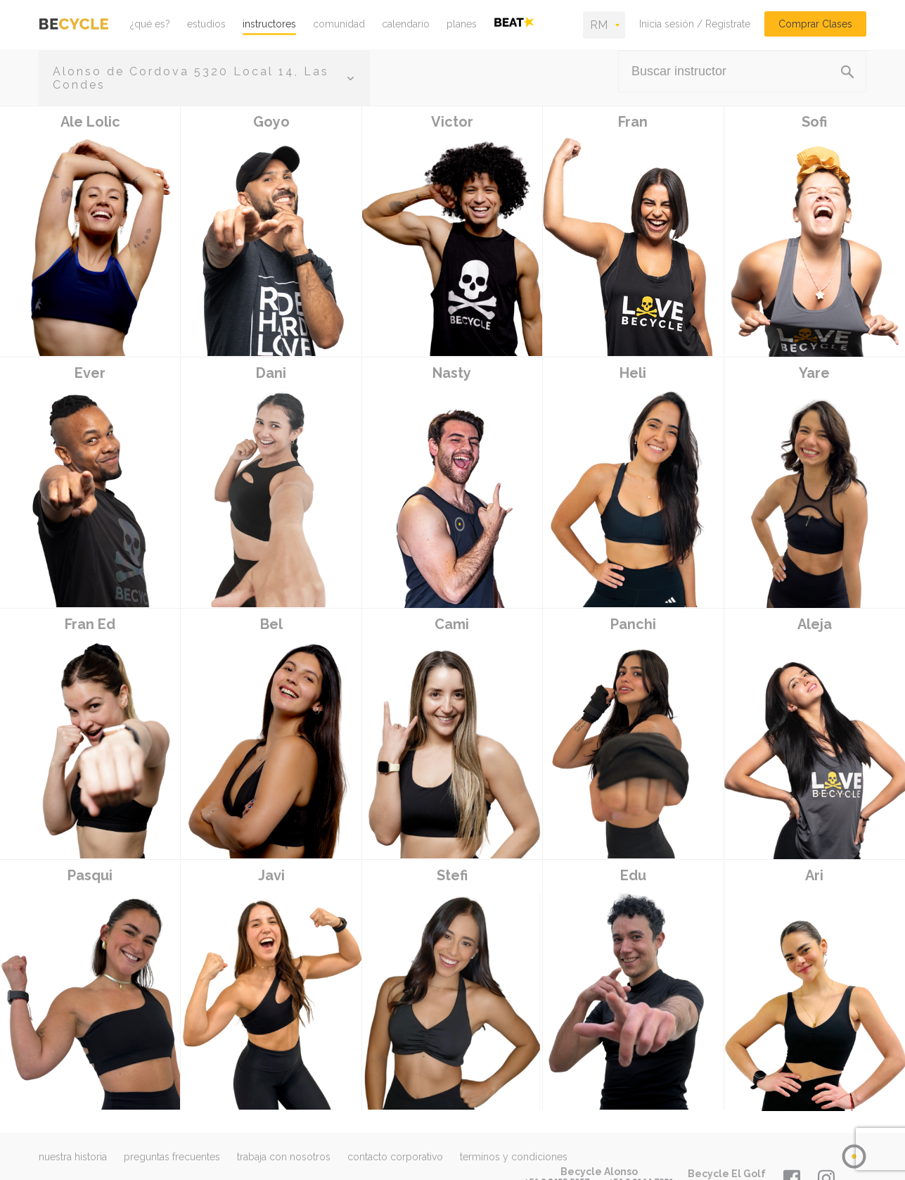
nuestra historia (73, 1156)
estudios (206, 24)
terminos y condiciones (513, 1156)
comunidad (339, 24)
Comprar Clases (815, 24)
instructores (269, 24)
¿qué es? (150, 24)
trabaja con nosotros (283, 1156)
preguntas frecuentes (172, 1156)
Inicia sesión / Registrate (694, 24)
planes (462, 24)
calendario (406, 24)
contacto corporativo (395, 1156)
